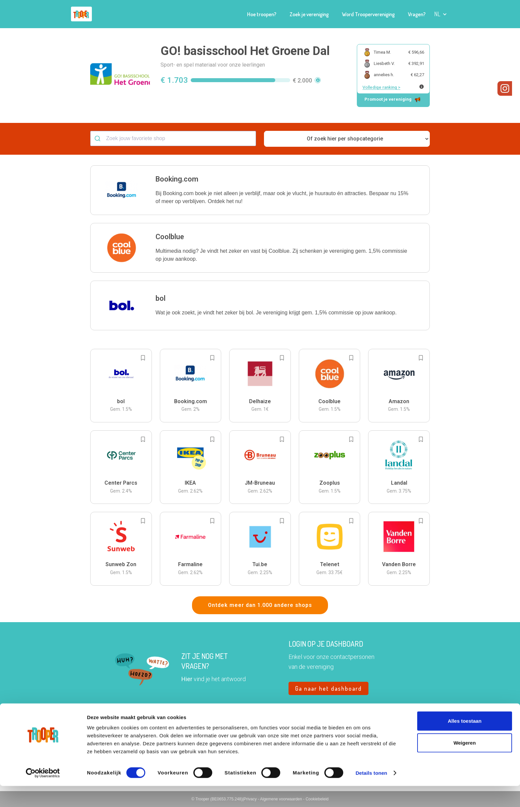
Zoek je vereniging (309, 14)
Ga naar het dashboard (328, 688)
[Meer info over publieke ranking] (421, 86)
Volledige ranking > (381, 87)
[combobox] (173, 138)
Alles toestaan (465, 742)
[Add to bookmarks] (143, 358)
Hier (186, 678)
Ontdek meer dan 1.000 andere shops (260, 605)
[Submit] (98, 138)
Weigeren (464, 764)
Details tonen (371, 794)
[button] (440, 14)
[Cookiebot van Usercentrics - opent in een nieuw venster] (43, 794)
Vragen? (416, 14)
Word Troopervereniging (368, 14)
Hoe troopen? (261, 14)
